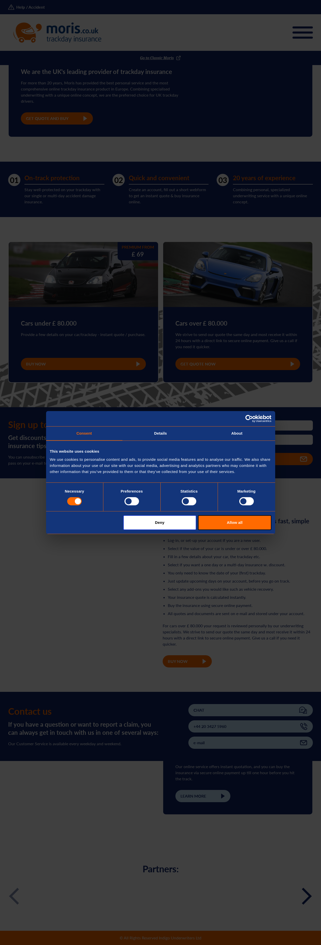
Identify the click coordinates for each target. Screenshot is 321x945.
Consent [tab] (84, 433)
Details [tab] (160, 433)
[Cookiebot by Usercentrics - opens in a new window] (249, 418)
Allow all (235, 522)
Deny (159, 522)
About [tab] (237, 433)
